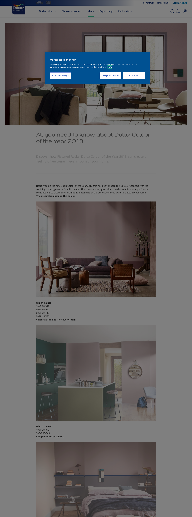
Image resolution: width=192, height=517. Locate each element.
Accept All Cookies (110, 75)
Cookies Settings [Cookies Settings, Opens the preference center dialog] (60, 75)
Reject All (133, 75)
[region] (97, 68)
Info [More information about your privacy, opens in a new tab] (110, 67)
